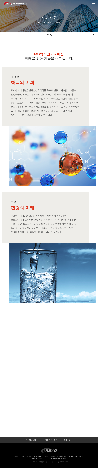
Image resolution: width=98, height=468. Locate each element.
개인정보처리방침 (32, 440)
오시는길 (67, 440)
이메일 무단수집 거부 (51, 440)
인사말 (49, 34)
